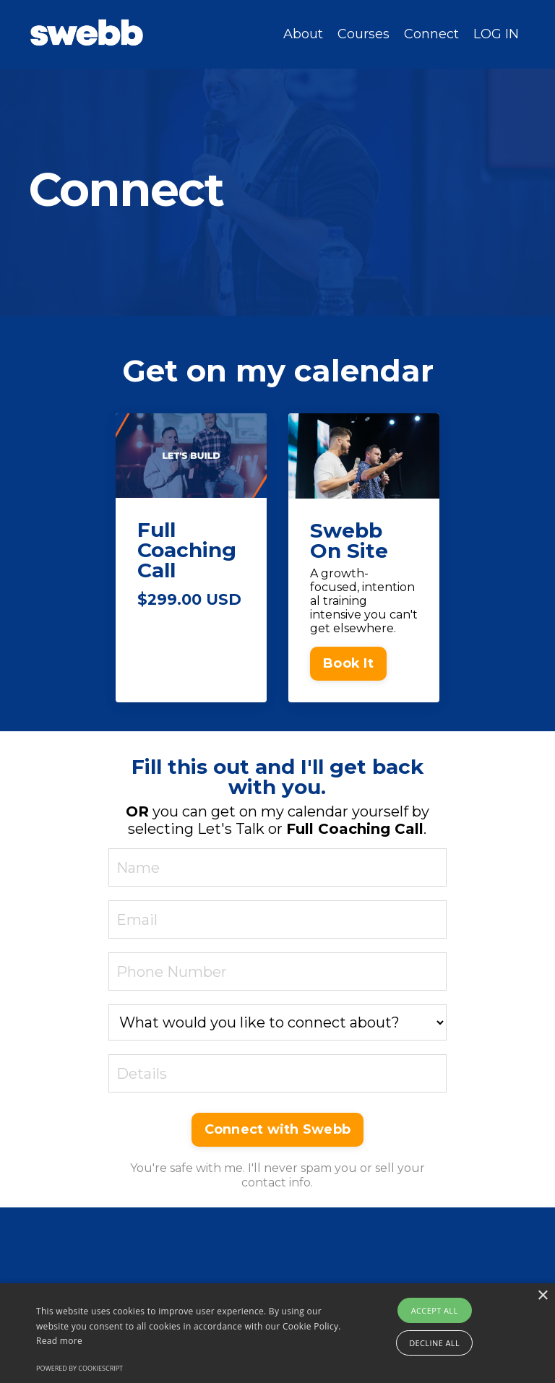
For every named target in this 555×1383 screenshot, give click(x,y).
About (303, 34)
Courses (363, 34)
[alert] (277, 1333)
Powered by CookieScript (79, 1368)
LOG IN (496, 34)
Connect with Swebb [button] (278, 1129)
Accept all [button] (434, 1310)
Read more (59, 1341)
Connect (431, 34)
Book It (348, 663)
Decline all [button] (434, 1342)
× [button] (542, 1296)
